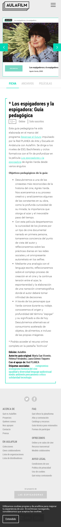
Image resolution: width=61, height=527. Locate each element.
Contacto (7, 429)
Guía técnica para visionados (44, 425)
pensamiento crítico (36, 374)
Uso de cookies (38, 471)
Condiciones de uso (40, 463)
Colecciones (8, 446)
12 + (12, 121)
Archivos (27, 83)
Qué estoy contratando (42, 475)
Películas (45, 83)
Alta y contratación (40, 417)
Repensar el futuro (31, 136)
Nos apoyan (8, 425)
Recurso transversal (40, 446)
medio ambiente (17, 374)
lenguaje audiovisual (41, 372)
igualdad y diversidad (19, 372)
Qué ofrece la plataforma (43, 413)
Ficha (12, 83)
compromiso (41, 366)
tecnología (26, 377)
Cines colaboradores (11, 450)
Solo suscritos (36, 121)
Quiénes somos (9, 421)
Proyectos (7, 417)
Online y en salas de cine (42, 442)
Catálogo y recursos (40, 421)
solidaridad (14, 377)
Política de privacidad (41, 467)
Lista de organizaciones (13, 454)
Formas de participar (41, 429)
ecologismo (15, 369)
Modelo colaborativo (41, 450)
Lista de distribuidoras (12, 458)
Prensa (6, 433)
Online (22, 121)
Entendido (11, 519)
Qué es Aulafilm (9, 413)
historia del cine (29, 369)
